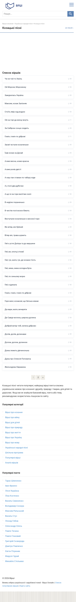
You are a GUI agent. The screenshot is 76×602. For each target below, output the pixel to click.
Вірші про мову (12, 453)
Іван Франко (11, 496)
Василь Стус (11, 526)
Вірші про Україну (13, 448)
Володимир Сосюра (14, 516)
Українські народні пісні (16, 458)
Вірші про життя (13, 443)
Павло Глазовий (13, 546)
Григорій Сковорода (14, 551)
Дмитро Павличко (14, 556)
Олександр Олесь (13, 536)
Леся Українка (12, 501)
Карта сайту (25, 596)
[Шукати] (70, 14)
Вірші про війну (12, 428)
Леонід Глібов (11, 531)
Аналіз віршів (11, 473)
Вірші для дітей (12, 433)
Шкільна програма (14, 463)
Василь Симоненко (14, 511)
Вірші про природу (14, 438)
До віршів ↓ (69, 28)
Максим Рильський (14, 521)
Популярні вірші (12, 468)
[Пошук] (34, 14)
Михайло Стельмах (14, 571)
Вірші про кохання (14, 423)
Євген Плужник (12, 561)
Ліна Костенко (12, 506)
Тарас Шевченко (13, 491)
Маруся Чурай (12, 566)
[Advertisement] (38, 52)
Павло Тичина (12, 541)
